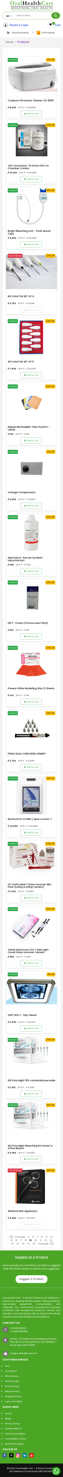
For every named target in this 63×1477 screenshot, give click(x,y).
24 (12, 1243)
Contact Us (11, 1371)
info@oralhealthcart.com (23, 1353)
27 (28, 1243)
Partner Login (12, 1381)
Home (9, 42)
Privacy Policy (12, 1423)
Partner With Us (13, 1428)
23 (51, 1240)
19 (30, 1240)
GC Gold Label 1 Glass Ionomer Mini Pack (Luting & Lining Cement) (29, 886)
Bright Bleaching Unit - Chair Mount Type (29, 232)
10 (33, 1236)
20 (35, 1240)
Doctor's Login (18, 25)
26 (23, 1243)
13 (47, 1236)
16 (16, 1240)
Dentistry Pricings (14, 1443)
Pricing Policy (12, 1386)
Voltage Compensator (22, 492)
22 (45, 1240)
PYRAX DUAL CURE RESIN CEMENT (27, 753)
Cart (57, 25)
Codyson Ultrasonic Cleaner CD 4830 (31, 100)
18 (26, 1240)
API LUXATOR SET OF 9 (21, 361)
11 (37, 1236)
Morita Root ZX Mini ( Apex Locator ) (30, 819)
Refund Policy (12, 1391)
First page (20, 1236)
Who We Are (12, 1376)
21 (41, 1240)
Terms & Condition (15, 1433)
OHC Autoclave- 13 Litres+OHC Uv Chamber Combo (28, 167)
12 (42, 1236)
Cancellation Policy (15, 1438)
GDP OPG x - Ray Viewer (22, 1015)
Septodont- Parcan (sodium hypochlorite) (25, 559)
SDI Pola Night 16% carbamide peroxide (31, 1080)
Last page (43, 1243)
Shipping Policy (13, 1396)
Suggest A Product (31, 1279)
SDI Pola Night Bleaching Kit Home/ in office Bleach (30, 1147)
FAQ (7, 1366)
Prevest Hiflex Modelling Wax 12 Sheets (31, 688)
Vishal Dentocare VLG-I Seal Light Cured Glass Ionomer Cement (28, 951)
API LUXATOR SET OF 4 (21, 296)
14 (51, 1236)
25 (17, 1243)
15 (12, 1240)
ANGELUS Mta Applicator (22, 1211)
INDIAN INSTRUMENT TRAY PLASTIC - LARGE (29, 428)
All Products (45, 32)
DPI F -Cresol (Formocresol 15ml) (28, 623)
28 (33, 1243)
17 (21, 1240)
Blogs (8, 1418)
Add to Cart (31, 113)
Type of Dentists (13, 1401)
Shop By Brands (17, 32)
